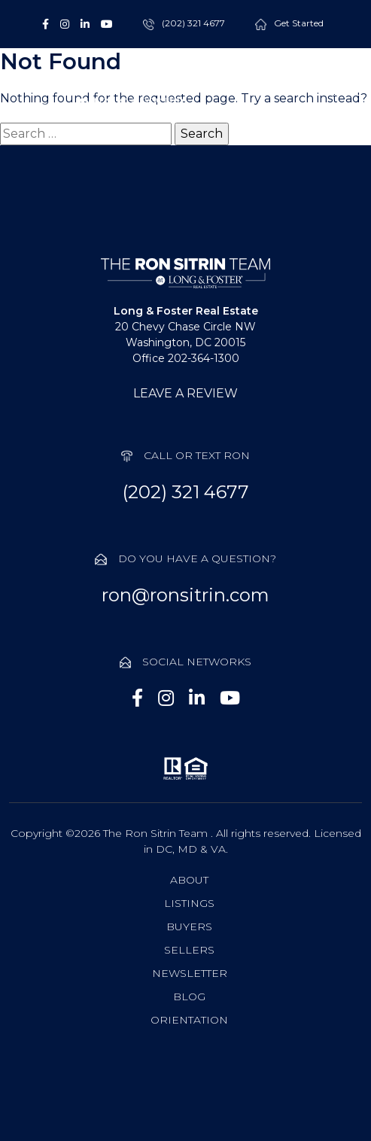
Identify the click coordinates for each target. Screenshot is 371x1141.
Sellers (189, 950)
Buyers (189, 926)
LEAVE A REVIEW (185, 393)
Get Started (299, 24)
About (189, 880)
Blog (189, 996)
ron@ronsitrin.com (185, 595)
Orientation (189, 1020)
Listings (189, 903)
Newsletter (189, 973)
